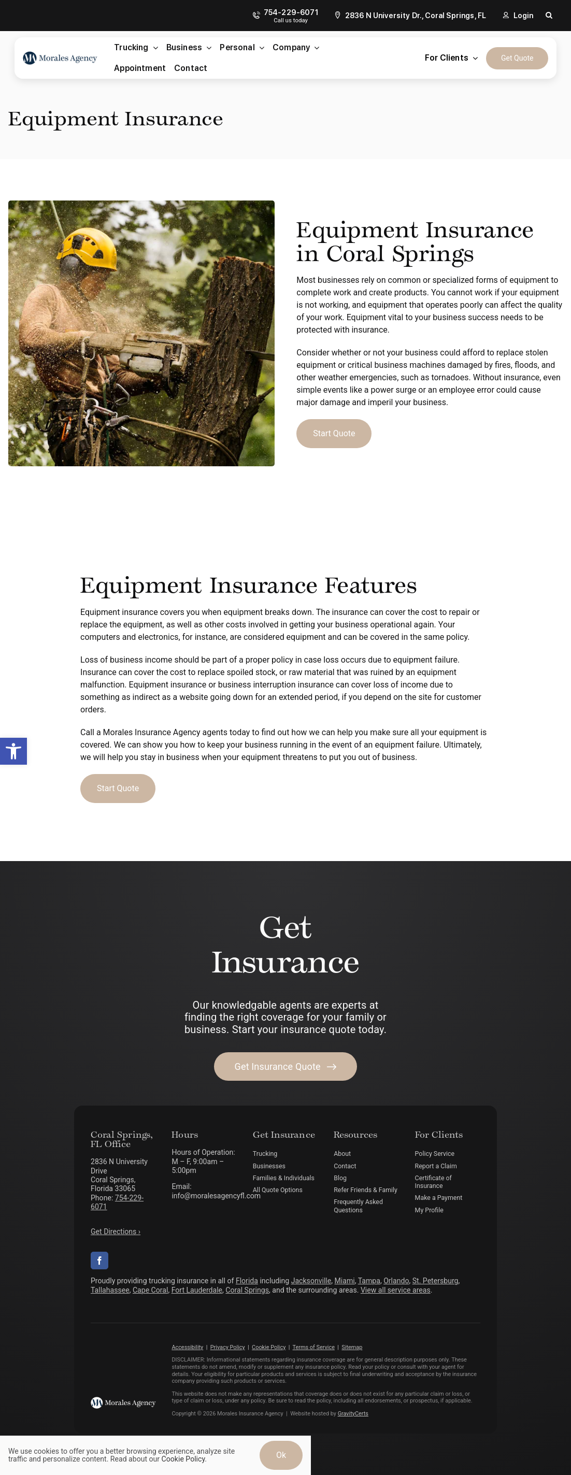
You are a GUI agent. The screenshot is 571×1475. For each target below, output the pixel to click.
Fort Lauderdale (197, 1290)
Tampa (369, 1281)
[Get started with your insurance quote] (286, 1066)
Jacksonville (311, 1281)
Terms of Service (314, 1347)
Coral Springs (247, 1290)
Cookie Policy (269, 1347)
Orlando (396, 1281)
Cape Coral (150, 1290)
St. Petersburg (435, 1281)
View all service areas (396, 1290)
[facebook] (99, 1260)
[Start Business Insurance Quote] (334, 433)
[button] (13, 751)
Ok (281, 1455)
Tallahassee (110, 1290)
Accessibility (187, 1347)
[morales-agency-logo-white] (123, 1401)
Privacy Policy (227, 1347)
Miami (345, 1281)
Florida (247, 1281)
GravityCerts (353, 1413)
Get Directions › (115, 1231)
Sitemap (351, 1347)
